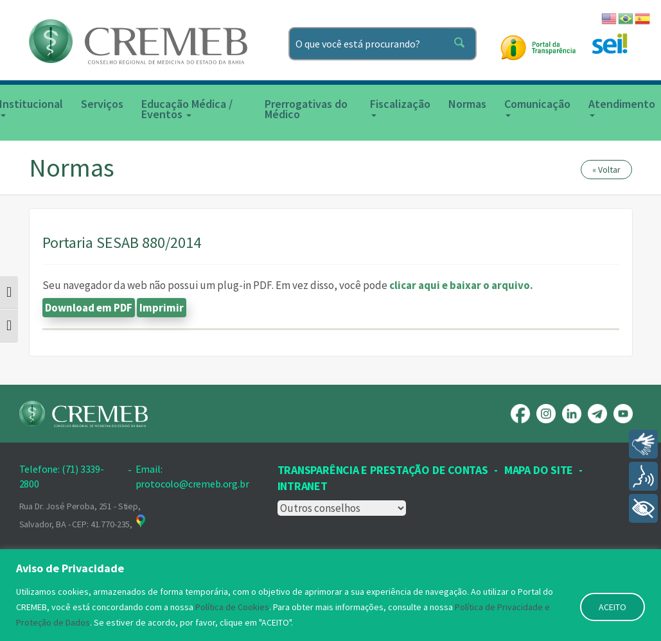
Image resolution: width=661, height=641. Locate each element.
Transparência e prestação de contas (383, 469)
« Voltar (606, 169)
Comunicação (537, 106)
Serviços (102, 103)
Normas (467, 103)
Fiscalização (400, 106)
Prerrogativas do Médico (306, 108)
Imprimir (161, 308)
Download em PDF (88, 308)
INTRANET (303, 486)
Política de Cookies (232, 607)
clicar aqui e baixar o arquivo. (461, 285)
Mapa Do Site (538, 469)
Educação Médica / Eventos (187, 108)
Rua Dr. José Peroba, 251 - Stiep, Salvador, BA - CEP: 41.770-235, (83, 515)
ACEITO (612, 607)
